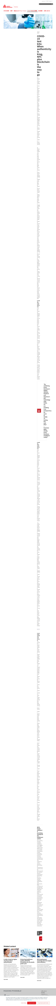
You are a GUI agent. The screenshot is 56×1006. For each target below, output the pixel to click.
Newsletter (41, 932)
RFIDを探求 (6, 11)
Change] (50, 1)
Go (51, 4)
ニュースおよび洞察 (32, 11)
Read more (39, 980)
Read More (6, 979)
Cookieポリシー (44, 994)
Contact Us (41, 939)
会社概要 (40, 11)
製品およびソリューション (20, 11)
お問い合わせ (47, 11)
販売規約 (43, 992)
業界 (11, 11)
